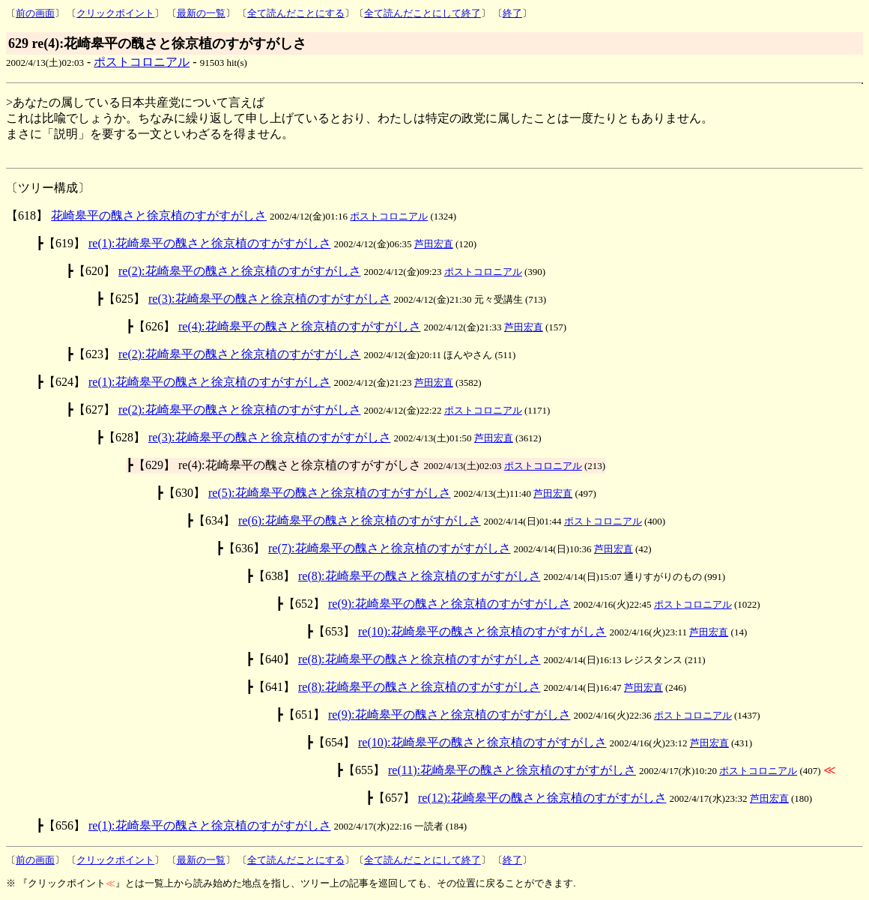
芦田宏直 (433, 244)
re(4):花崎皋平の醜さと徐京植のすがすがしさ (299, 326)
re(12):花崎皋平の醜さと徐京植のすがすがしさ (542, 797)
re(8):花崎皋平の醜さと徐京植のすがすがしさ (419, 576)
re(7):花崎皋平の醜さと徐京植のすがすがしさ (389, 548)
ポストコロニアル (142, 61)
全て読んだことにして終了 (422, 13)
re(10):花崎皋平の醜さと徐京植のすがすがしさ (482, 631)
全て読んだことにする (296, 13)
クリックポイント (115, 13)
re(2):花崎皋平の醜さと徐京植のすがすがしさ (239, 271)
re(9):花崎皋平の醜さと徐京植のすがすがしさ (449, 603)
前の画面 (35, 13)
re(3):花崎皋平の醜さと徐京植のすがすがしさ (269, 298)
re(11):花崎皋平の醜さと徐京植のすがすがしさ (512, 770)
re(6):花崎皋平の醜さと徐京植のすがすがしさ (359, 520)
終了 (512, 13)
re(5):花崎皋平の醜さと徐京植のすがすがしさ (329, 492)
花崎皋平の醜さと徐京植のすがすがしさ (159, 215)
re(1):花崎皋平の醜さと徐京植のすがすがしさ (209, 243)
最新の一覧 (201, 13)
